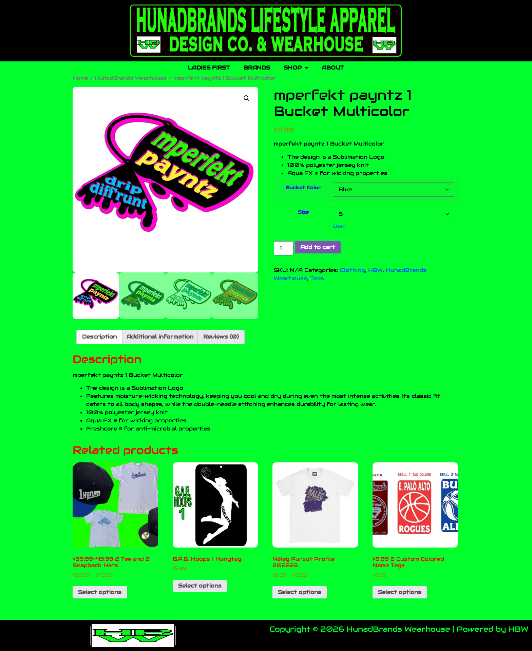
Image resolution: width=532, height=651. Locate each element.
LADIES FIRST (209, 67)
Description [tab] (99, 336)
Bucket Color (303, 187)
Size (303, 212)
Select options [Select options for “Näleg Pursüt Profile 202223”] (299, 592)
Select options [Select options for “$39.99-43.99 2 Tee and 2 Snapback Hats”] (99, 592)
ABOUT (333, 67)
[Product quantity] (283, 248)
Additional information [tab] (160, 336)
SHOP (296, 68)
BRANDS (257, 67)
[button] (247, 98)
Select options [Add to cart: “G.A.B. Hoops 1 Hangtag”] (200, 585)
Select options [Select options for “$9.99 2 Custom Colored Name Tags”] (399, 592)
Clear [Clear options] (339, 226)
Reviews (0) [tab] (221, 336)
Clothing (352, 270)
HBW (375, 270)
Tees (317, 278)
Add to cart (317, 247)
